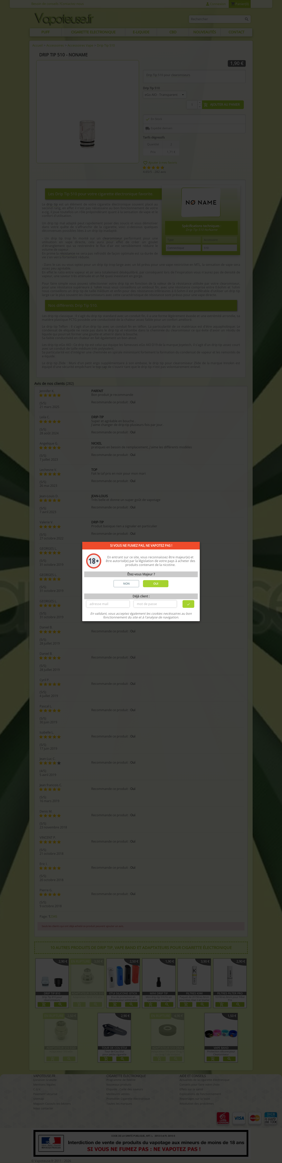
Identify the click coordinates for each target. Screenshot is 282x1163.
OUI (155, 583)
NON (126, 583)
